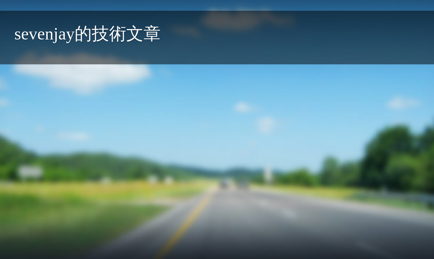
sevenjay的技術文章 (87, 33)
